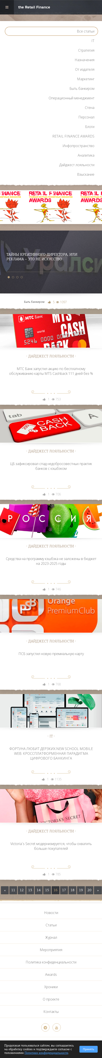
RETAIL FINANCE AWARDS (73, 136)
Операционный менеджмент (71, 98)
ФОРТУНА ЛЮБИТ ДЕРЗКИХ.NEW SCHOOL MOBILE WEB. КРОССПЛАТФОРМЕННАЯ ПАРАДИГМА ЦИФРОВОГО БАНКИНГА (51, 753)
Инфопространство (78, 145)
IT (92, 40)
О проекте (51, 999)
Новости (51, 912)
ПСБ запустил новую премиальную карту (51, 653)
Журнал (51, 937)
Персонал (86, 117)
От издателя (84, 69)
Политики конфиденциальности (46, 1053)
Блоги (89, 126)
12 (22, 890)
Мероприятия (51, 949)
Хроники (51, 986)
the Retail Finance (34, 8)
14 (39, 890)
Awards (51, 974)
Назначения (84, 59)
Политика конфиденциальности (51, 962)
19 (81, 890)
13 (30, 890)
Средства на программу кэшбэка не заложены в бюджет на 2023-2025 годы (51, 561)
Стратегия (86, 50)
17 (64, 890)
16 (56, 890)
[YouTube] (57, 1027)
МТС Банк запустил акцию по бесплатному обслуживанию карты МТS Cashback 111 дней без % (51, 371)
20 (89, 890)
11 (13, 890)
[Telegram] (45, 1027)
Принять (88, 1049)
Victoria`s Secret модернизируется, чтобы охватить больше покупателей (51, 846)
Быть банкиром (81, 88)
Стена (89, 107)
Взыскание (85, 174)
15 (47, 890)
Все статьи (85, 31)
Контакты (51, 1011)
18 (72, 890)
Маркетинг (85, 79)
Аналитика (86, 155)
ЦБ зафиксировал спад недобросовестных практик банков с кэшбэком (51, 466)
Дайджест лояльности (76, 164)
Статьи (51, 925)
